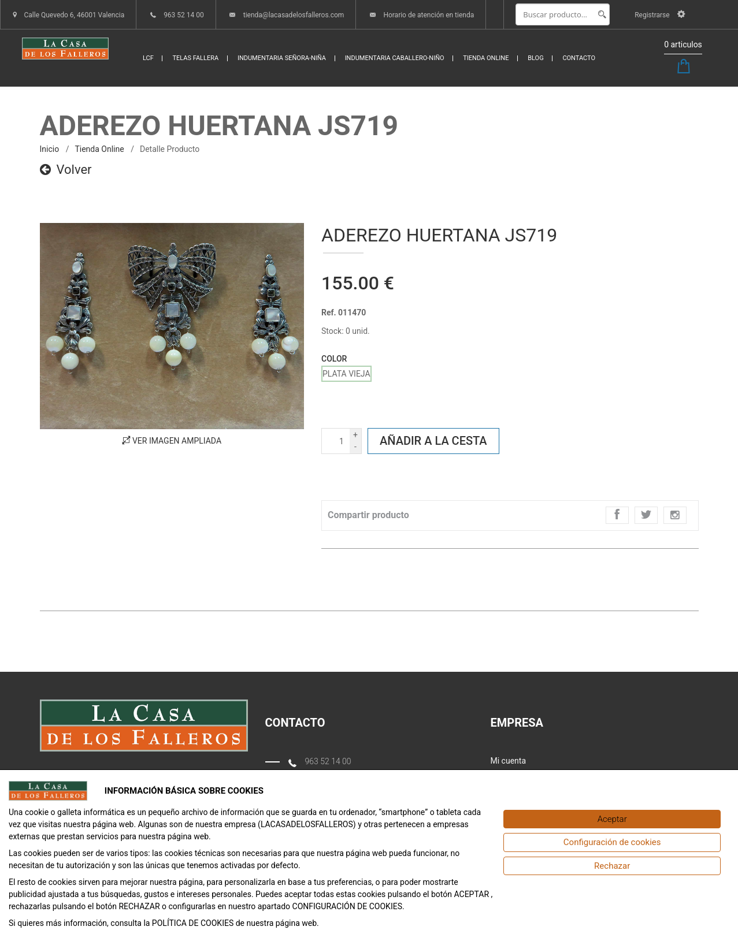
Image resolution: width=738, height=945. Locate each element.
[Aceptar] (612, 819)
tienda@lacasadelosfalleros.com (293, 15)
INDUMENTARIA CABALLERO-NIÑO (394, 58)
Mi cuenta (508, 760)
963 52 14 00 (184, 15)
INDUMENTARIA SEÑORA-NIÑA (282, 58)
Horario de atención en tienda (428, 15)
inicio (50, 149)
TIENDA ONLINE (486, 58)
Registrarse (660, 15)
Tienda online (99, 149)
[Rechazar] (612, 866)
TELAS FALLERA (195, 58)
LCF (148, 58)
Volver (66, 169)
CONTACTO (578, 58)
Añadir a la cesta (433, 441)
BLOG (536, 58)
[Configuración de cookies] (612, 842)
